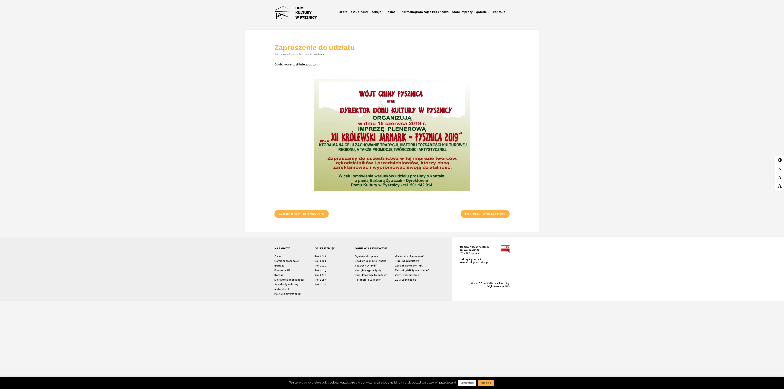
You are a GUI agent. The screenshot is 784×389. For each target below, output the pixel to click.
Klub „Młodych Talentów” (371, 275)
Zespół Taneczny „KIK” (409, 265)
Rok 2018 (320, 275)
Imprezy (279, 265)
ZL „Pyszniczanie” (406, 279)
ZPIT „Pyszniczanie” (407, 275)
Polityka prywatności (287, 294)
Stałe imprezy (462, 12)
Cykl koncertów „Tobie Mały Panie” (301, 213)
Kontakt (499, 12)
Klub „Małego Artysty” (369, 270)
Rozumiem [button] (486, 383)
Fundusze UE (282, 270)
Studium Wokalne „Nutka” (371, 261)
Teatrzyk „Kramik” (366, 265)
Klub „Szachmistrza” (407, 261)
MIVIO (506, 286)
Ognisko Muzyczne (366, 256)
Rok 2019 (320, 270)
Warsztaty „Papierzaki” (409, 256)
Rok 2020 (320, 265)
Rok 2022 (320, 256)
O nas (392, 12)
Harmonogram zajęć (286, 261)
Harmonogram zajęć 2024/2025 (425, 12)
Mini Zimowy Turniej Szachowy (485, 213)
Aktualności (359, 12)
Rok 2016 (320, 284)
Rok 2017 (320, 279)
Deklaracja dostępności (289, 279)
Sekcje (378, 12)
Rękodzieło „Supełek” (368, 279)
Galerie (482, 12)
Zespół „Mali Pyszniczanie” (412, 270)
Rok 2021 (320, 261)
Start (343, 12)
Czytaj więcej (467, 383)
